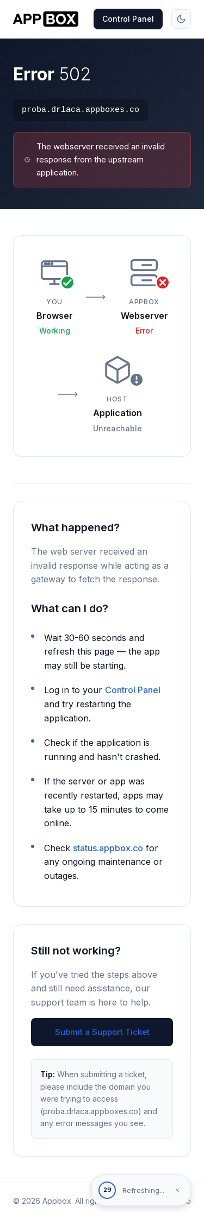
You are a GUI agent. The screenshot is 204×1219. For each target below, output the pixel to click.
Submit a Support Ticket (102, 1032)
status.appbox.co (108, 848)
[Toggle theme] (181, 19)
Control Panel (128, 18)
